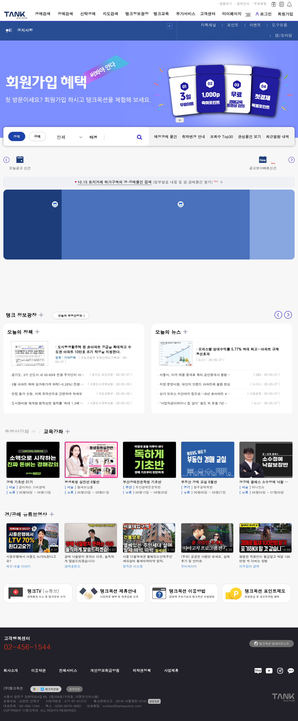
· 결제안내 (242, 3)
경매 (16, 136)
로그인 (264, 14)
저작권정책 (141, 670)
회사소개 (10, 670)
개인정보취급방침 (104, 670)
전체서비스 (68, 670)
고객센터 (207, 14)
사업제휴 (171, 670)
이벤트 (255, 25)
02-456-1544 (29, 706)
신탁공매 (88, 14)
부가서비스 (185, 14)
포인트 (233, 25)
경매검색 (42, 14)
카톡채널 (208, 25)
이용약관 (38, 670)
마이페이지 (231, 14)
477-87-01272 (75, 701)
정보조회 (154, 701)
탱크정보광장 (137, 14)
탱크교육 (161, 14)
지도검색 (110, 14)
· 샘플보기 (224, 3)
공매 (37, 136)
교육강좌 (56, 431)
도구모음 (279, 25)
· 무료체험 (259, 3)
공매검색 (65, 14)
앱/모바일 (283, 35)
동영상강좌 (20, 431)
